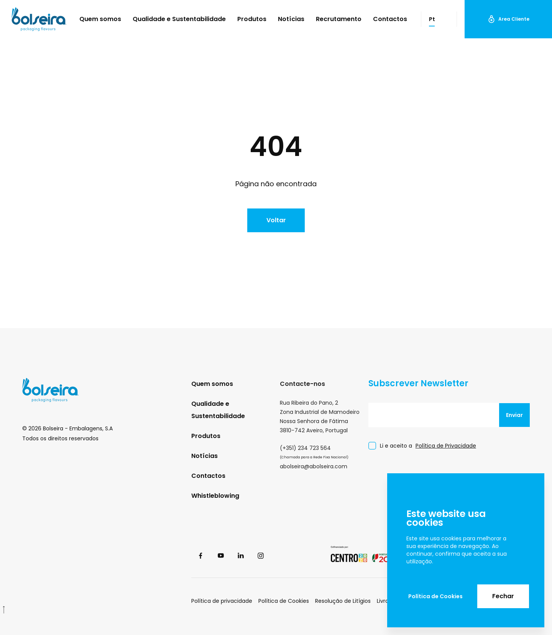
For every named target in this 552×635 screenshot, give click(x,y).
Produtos (251, 19)
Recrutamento (338, 19)
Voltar (276, 220)
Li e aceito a (428, 445)
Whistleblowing (215, 495)
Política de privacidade (221, 601)
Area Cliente (508, 19)
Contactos (390, 19)
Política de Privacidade (446, 446)
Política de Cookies (435, 596)
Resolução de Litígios (343, 601)
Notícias (291, 19)
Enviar (514, 415)
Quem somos (100, 19)
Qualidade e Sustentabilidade (179, 19)
